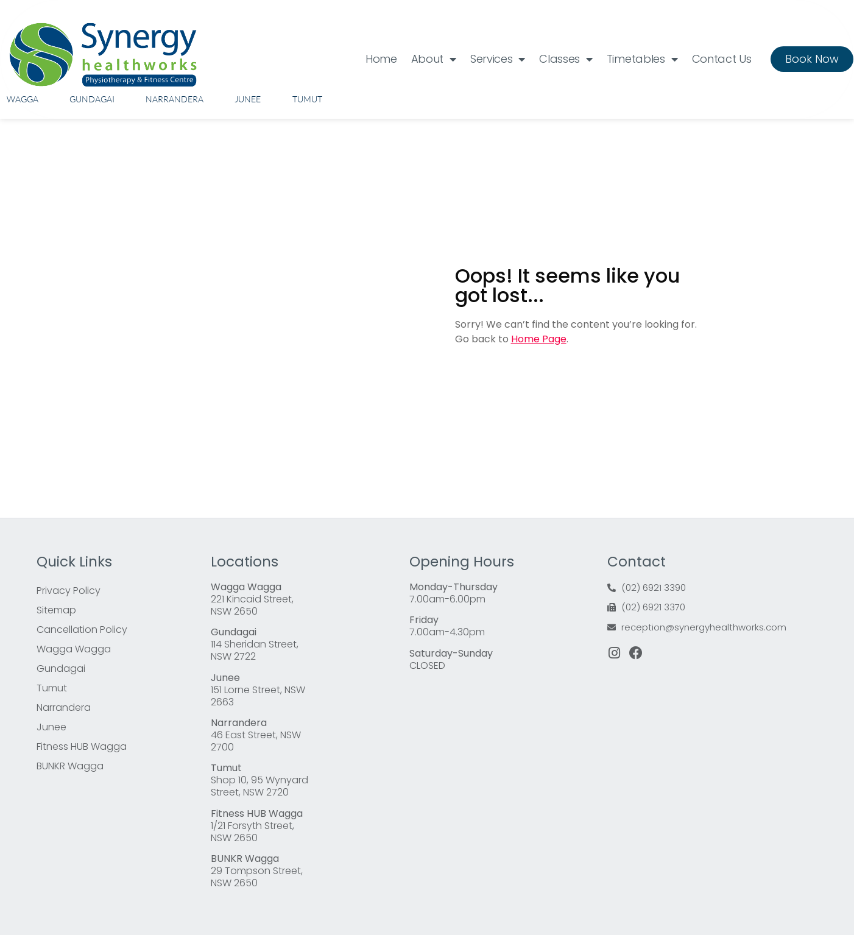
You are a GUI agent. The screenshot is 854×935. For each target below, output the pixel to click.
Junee (248, 99)
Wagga (22, 99)
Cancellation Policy (82, 630)
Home (381, 58)
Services (497, 59)
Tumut (307, 99)
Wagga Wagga (74, 649)
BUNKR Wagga (70, 766)
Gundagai (92, 99)
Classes (566, 59)
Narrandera (174, 99)
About (433, 59)
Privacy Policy (69, 591)
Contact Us (722, 58)
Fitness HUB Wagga (82, 746)
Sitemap (56, 610)
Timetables (642, 59)
